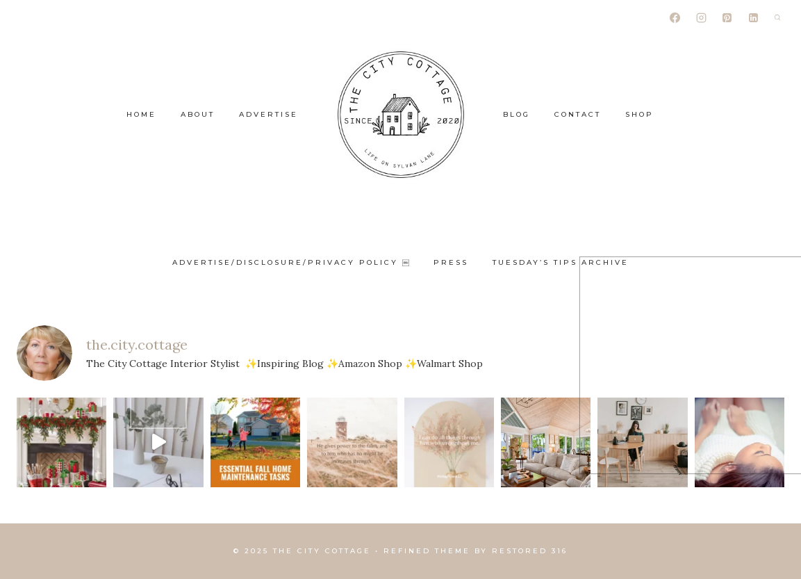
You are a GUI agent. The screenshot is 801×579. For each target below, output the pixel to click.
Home (141, 114)
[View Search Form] (777, 17)
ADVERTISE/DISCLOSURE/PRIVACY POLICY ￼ (290, 262)
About (198, 114)
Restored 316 (530, 550)
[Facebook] (675, 17)
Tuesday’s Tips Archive (561, 262)
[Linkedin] (753, 17)
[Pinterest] (727, 17)
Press (450, 262)
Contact (577, 114)
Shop (639, 114)
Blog (516, 114)
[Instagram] (701, 17)
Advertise (268, 114)
